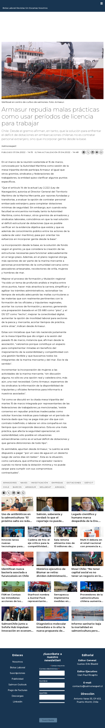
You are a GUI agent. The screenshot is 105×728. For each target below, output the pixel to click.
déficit (88, 483)
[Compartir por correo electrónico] (97, 152)
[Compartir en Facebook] (84, 152)
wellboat (45, 487)
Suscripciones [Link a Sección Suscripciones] (17, 673)
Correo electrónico (49, 668)
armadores (10, 483)
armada (59, 487)
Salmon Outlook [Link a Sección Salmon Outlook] (17, 685)
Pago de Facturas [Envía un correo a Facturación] (17, 690)
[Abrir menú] (101, 3)
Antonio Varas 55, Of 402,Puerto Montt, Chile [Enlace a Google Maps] (87, 700)
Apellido (43, 693)
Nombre (43, 681)
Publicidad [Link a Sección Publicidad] (17, 679)
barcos (17, 487)
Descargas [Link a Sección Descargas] (18, 696)
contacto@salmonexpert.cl (87, 686)
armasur (30, 487)
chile (6, 487)
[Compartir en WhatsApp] (101, 152)
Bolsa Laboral (9, 8)
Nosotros (43, 8)
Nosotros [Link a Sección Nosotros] (17, 662)
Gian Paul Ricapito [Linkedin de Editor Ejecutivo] (87, 675)
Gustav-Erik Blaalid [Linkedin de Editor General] (87, 664)
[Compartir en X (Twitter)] (88, 152)
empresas (57, 483)
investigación (39, 483)
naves (23, 483)
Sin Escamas (31, 8)
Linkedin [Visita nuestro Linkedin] (17, 702)
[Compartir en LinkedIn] (92, 152)
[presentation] (60, 709)
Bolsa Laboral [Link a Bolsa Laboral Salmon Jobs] (17, 668)
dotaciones (74, 483)
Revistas (20, 8)
